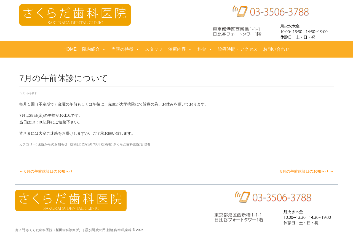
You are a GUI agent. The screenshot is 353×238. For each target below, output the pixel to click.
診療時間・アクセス (238, 49)
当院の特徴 (125, 49)
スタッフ (154, 49)
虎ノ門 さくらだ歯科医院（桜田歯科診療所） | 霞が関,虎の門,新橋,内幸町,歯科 (73, 230)
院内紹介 (94, 49)
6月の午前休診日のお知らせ (46, 171)
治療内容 (180, 49)
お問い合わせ (276, 49)
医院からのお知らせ (53, 144)
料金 (204, 49)
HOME (70, 49)
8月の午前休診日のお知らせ (307, 171)
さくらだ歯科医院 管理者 (131, 144)
